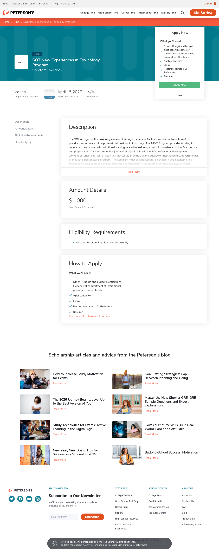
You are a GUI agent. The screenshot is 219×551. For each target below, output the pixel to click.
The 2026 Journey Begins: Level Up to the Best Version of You (79, 401)
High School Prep (148, 12)
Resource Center (157, 512)
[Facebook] (20, 499)
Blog (6, 4)
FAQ (56, 4)
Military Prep (168, 12)
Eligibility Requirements (29, 135)
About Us (187, 495)
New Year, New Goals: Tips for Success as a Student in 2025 (75, 452)
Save (180, 95)
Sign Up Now (203, 12)
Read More (59, 383)
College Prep (87, 12)
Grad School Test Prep (127, 501)
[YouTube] (29, 499)
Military (119, 512)
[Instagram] (38, 499)
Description (22, 122)
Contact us (68, 4)
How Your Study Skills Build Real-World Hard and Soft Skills (170, 427)
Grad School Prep (108, 12)
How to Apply (23, 142)
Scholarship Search (159, 507)
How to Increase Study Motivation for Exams (78, 376)
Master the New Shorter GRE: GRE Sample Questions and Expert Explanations (170, 402)
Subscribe (92, 517)
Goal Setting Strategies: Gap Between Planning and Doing (166, 376)
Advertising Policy (191, 524)
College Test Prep (124, 495)
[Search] (182, 12)
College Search (156, 495)
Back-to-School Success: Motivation (171, 452)
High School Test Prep (126, 518)
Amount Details (24, 129)
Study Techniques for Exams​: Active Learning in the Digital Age (79, 427)
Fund (16, 22)
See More (134, 172)
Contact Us (188, 501)
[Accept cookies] (162, 543)
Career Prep (128, 12)
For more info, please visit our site (89, 316)
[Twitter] (12, 499)
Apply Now (179, 85)
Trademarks (188, 518)
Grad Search (155, 501)
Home (6, 22)
